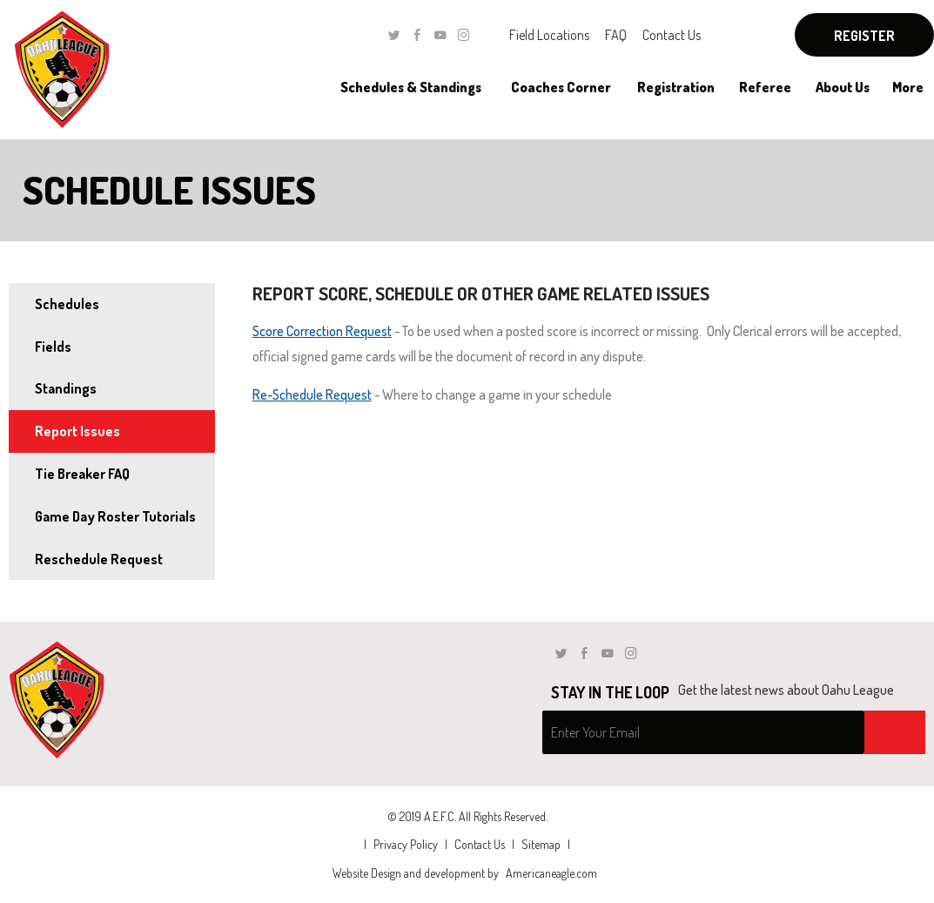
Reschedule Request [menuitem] (99, 559)
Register (864, 35)
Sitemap (541, 844)
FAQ (616, 35)
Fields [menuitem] (53, 346)
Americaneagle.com (551, 873)
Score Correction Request (322, 331)
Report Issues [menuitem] (77, 431)
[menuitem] (411, 87)
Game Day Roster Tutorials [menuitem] (115, 516)
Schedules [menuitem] (67, 304)
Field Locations (549, 35)
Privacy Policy (405, 844)
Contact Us (671, 35)
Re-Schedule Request (312, 394)
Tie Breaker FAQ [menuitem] (82, 473)
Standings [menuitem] (66, 388)
